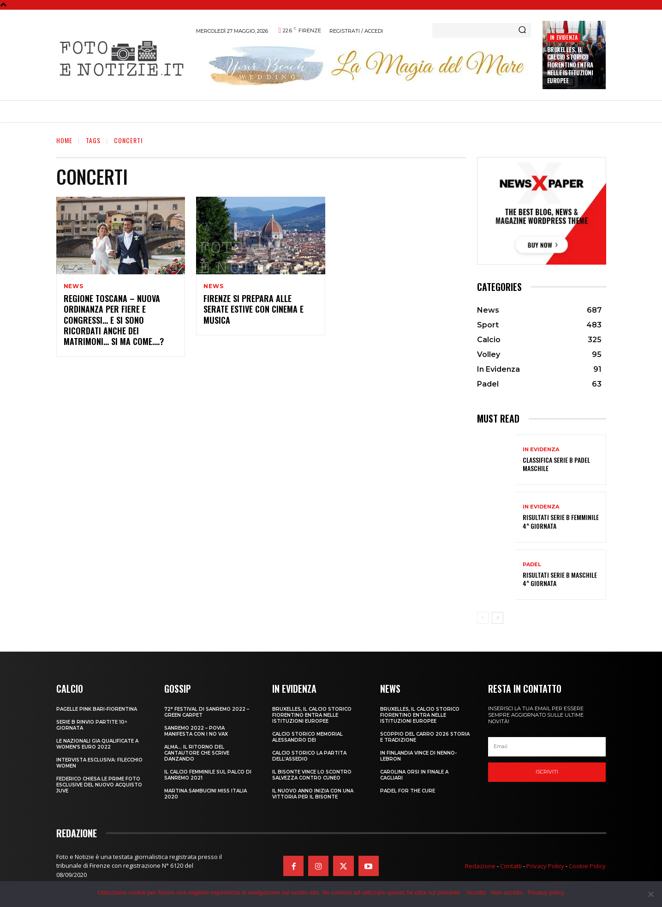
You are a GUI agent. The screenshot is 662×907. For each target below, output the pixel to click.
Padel (532, 564)
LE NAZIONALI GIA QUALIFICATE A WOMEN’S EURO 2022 (97, 744)
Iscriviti (547, 771)
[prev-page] (483, 618)
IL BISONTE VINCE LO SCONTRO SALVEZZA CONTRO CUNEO (312, 775)
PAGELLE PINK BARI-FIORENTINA (96, 709)
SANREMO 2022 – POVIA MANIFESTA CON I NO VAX (196, 731)
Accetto (476, 892)
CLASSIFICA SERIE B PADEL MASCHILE (556, 464)
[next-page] (497, 618)
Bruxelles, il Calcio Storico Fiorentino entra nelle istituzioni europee (570, 65)
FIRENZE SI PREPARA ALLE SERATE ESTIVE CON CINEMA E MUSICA (253, 310)
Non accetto (507, 892)
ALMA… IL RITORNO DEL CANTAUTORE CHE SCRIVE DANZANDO (196, 753)
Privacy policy (546, 892)
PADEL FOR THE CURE (407, 791)
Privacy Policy (545, 866)
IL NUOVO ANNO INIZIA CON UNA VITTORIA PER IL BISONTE (312, 794)
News (73, 286)
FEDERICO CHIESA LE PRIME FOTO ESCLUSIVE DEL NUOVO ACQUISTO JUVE (99, 785)
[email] (547, 746)
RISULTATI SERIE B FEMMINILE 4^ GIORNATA (561, 521)
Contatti (511, 866)
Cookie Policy (587, 866)
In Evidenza (564, 37)
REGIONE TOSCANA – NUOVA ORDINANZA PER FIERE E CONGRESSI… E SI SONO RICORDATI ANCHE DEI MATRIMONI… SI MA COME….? (114, 320)
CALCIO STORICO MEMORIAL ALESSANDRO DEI (307, 737)
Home (64, 140)
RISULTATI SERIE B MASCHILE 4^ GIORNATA (560, 579)
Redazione (480, 866)
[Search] (522, 30)
